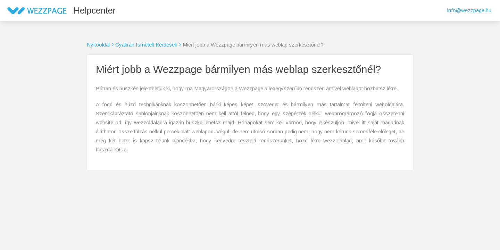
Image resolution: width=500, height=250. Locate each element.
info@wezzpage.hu (469, 10)
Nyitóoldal (98, 45)
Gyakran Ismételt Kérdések (146, 45)
